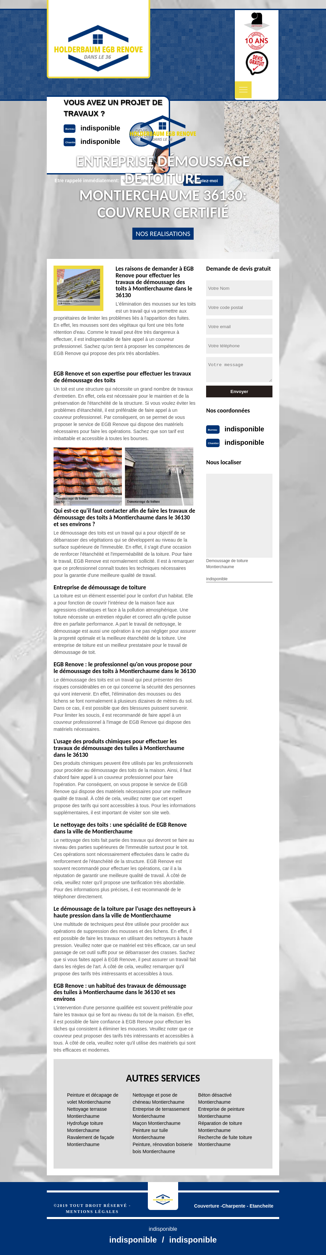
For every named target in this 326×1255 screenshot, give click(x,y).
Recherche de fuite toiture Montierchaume (225, 1141)
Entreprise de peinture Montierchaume (221, 1112)
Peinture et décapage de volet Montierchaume (93, 1098)
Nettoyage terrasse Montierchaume (87, 1112)
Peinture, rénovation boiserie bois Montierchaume (163, 1148)
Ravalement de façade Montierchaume (90, 1141)
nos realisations (163, 233)
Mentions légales (92, 1211)
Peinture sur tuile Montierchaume (150, 1134)
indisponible (244, 429)
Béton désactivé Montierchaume (215, 1098)
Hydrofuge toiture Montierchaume (85, 1127)
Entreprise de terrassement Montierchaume (161, 1112)
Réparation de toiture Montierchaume (220, 1127)
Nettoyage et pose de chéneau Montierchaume (159, 1098)
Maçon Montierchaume (157, 1123)
